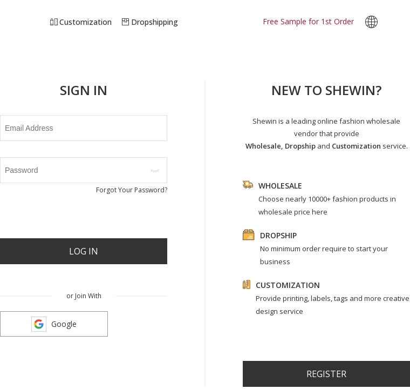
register (326, 374)
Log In (83, 251)
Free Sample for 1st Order (308, 21)
